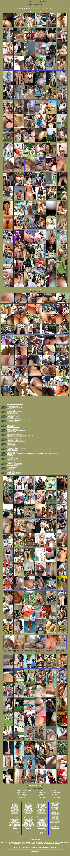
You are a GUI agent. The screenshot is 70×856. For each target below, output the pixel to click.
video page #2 (54, 6)
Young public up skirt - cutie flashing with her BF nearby (16, 430)
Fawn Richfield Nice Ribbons (11, 457)
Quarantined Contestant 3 (11, 459)
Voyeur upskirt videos (55, 792)
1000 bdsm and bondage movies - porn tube (28, 847)
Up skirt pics (42, 790)
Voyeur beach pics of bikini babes (12, 450)
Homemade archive (21, 795)
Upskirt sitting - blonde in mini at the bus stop (14, 407)
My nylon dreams (42, 797)
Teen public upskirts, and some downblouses (14, 420)
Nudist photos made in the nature (12, 413)
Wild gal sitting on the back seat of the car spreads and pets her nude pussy (19, 447)
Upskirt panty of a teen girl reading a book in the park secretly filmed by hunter (20, 419)
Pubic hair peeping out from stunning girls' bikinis (15, 437)
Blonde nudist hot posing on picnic (12, 452)
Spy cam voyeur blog (40, 843)
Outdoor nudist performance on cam (13, 415)
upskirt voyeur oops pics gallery (12, 442)
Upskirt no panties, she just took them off (14, 438)
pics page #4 (35, 6)
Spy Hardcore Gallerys (55, 790)
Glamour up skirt (42, 792)
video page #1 (48, 6)
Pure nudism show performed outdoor (13, 427)
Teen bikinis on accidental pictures (12, 406)
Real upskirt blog (39, 842)
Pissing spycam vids (21, 794)
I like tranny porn (14, 847)
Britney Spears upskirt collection (12, 449)
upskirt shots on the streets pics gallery (13, 414)
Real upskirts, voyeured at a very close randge (14, 446)
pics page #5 (41, 6)
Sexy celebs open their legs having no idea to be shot (16, 448)
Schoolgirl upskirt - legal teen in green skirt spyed (15, 404)
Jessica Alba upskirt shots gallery (12, 461)
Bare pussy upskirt (10, 417)
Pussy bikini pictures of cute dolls (12, 432)
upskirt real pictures (10, 426)
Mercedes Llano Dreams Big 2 (12, 466)
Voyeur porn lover (22, 797)
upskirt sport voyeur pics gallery (12, 429)
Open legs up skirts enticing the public (13, 416)
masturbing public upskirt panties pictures (14, 472)
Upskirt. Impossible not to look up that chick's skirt (15, 424)
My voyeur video (42, 795)
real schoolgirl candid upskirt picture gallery (14, 434)
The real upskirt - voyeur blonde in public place (14, 464)
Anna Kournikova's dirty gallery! (12, 421)
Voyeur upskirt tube (35, 839)
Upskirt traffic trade (35, 851)
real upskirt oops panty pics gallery (12, 412)
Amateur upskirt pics (10, 468)
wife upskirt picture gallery (11, 410)
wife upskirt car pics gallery (11, 409)
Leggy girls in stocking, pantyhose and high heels (48, 847)
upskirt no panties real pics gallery (12, 465)
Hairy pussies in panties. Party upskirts (13, 473)
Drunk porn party (42, 794)
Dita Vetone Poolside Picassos (12, 467)
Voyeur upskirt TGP (55, 794)
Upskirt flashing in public (11, 462)
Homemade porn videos (56, 842)
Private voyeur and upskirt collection (14, 842)
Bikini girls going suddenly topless (12, 458)
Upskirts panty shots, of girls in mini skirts (14, 428)
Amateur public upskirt (47, 842)
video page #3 (60, 6)
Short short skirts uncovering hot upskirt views (14, 440)
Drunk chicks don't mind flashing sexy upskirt (14, 463)
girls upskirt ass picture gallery (12, 445)
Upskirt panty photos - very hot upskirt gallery (14, 411)
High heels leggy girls (22, 790)
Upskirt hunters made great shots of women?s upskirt (16, 441)
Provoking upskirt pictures (11, 431)
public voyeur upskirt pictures (12, 433)
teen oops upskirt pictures (11, 455)
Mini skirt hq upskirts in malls (12, 425)
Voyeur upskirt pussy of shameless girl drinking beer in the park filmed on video (20, 435)
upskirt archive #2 (41, 8)
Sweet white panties (55, 797)
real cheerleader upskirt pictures (12, 451)
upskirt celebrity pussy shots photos (13, 470)
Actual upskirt (21, 792)
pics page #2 (24, 6)
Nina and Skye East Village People (12, 471)
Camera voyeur (55, 795)
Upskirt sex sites (4, 842)
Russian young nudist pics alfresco (13, 418)
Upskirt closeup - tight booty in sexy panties (14, 460)
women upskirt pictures (11, 444)
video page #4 (20, 8)
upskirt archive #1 (33, 8)
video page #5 (26, 8)
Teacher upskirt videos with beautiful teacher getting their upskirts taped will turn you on (21, 423)
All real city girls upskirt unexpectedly (13, 422)
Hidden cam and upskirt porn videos (28, 842)
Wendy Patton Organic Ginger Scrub (13, 456)
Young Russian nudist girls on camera (13, 405)
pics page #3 (30, 6)
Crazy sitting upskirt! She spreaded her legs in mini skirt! (16, 436)
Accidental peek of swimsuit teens (12, 439)
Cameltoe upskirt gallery (11, 408)
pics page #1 (18, 6)
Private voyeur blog (50, 843)
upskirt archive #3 (49, 8)
